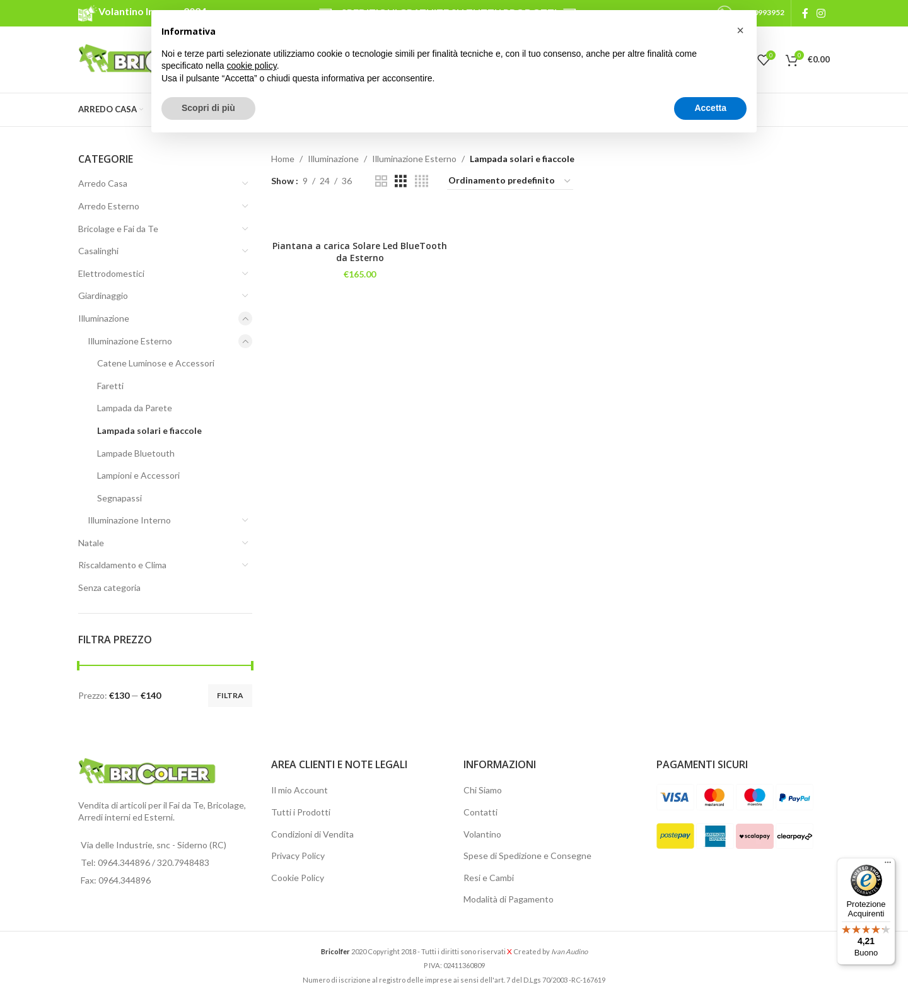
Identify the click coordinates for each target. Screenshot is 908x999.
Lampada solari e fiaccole (149, 430)
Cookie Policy (297, 877)
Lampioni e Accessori (138, 475)
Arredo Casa (102, 183)
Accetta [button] (710, 108)
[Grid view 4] (421, 181)
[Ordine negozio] (510, 181)
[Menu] (887, 865)
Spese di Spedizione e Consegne (527, 855)
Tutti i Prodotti (300, 812)
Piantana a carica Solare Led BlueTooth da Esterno (359, 252)
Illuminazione (103, 318)
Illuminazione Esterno (130, 341)
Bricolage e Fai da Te (118, 228)
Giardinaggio (103, 295)
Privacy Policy (298, 855)
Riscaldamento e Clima (122, 564)
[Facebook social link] (805, 13)
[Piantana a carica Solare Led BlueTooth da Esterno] (360, 221)
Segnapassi (119, 498)
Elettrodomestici (111, 273)
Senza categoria (109, 587)
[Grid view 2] (381, 181)
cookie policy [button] (252, 66)
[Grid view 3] (401, 181)
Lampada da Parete (134, 407)
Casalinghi (98, 250)
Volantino (482, 834)
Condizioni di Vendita (312, 834)
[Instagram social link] (821, 13)
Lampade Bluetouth (136, 453)
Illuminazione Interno (129, 520)
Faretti (110, 385)
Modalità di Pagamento (508, 899)
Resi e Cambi (488, 877)
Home (282, 158)
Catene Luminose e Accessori (155, 363)
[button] (740, 30)
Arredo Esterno (108, 206)
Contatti (480, 812)
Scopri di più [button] (208, 108)
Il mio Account (299, 790)
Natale (91, 542)
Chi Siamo (482, 790)
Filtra (230, 695)
